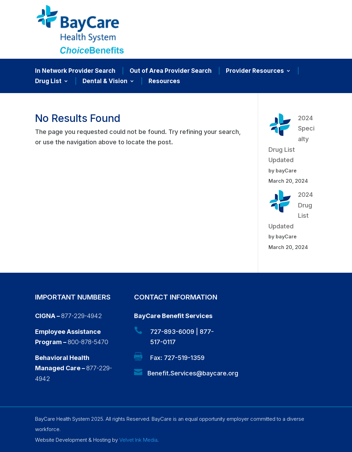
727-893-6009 (172, 331)
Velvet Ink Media (138, 440)
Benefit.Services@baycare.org (192, 373)
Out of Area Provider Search (171, 71)
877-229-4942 (81, 315)
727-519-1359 (184, 357)
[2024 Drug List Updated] (280, 203)
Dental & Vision (105, 81)
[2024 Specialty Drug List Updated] (280, 126)
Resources (164, 81)
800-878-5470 (88, 342)
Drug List (48, 81)
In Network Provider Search (75, 71)
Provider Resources (255, 71)
